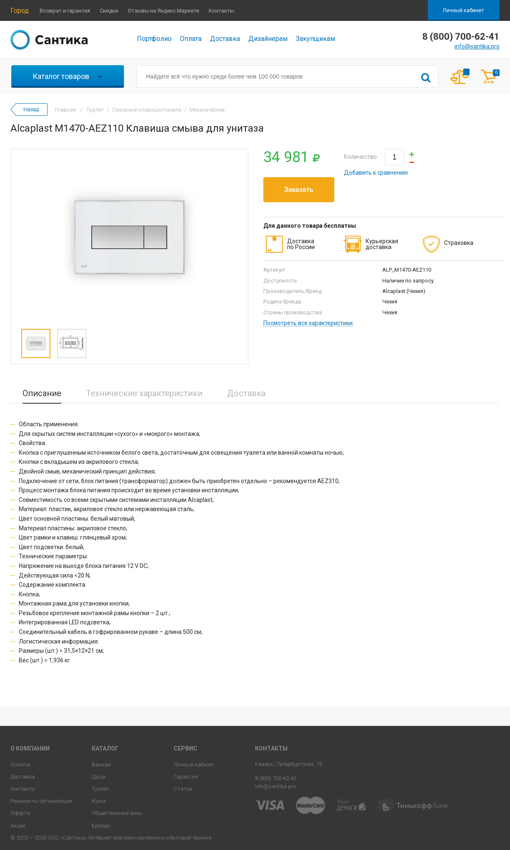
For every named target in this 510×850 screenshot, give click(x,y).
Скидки (109, 11)
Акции (17, 825)
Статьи (183, 789)
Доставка (225, 39)
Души (99, 777)
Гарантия (186, 777)
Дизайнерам (268, 39)
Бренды (101, 825)
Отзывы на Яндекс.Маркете (163, 11)
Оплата (191, 39)
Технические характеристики (144, 393)
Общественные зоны (117, 813)
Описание (42, 393)
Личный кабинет (463, 10)
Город (19, 11)
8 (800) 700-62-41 (275, 778)
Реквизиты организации (41, 801)
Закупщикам (315, 39)
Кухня (99, 801)
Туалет (100, 789)
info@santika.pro (477, 46)
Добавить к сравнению (376, 173)
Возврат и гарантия (65, 11)
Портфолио (154, 39)
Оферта (20, 813)
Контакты (221, 11)
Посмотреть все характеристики (308, 323)
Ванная (101, 764)
